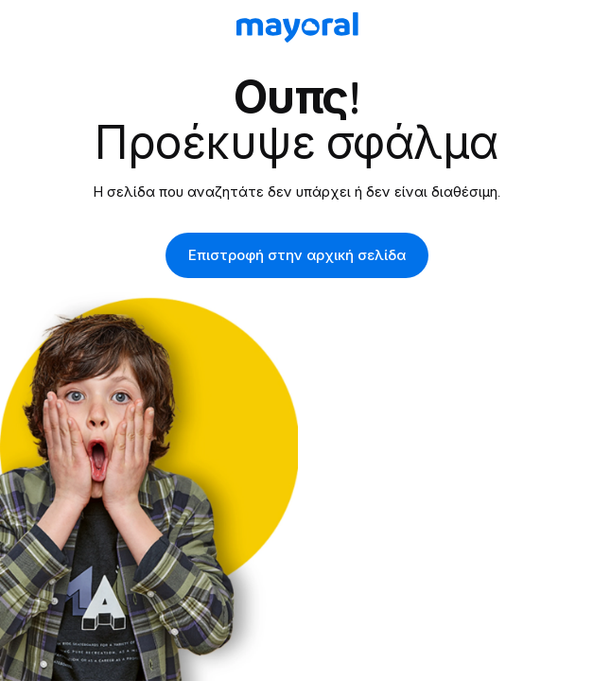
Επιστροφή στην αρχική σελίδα (297, 255)
